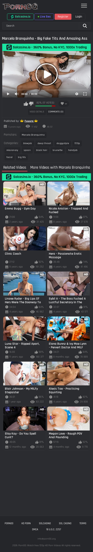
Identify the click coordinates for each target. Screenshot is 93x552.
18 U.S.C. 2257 (53, 529)
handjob (73, 150)
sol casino (65, 523)
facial (9, 157)
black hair (41, 150)
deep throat (44, 143)
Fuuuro (29, 121)
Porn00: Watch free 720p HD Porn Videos (39, 545)
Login (78, 17)
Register (63, 17)
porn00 (9, 523)
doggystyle (62, 143)
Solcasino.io (20, 17)
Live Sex (44, 17)
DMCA (35, 529)
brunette (58, 150)
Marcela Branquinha (33, 134)
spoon (27, 150)
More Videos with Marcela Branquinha (60, 167)
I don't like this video (31, 104)
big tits (22, 157)
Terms (82, 523)
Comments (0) (55, 111)
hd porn (26, 523)
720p (77, 143)
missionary (12, 150)
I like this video (26, 104)
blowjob (27, 143)
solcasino (45, 523)
